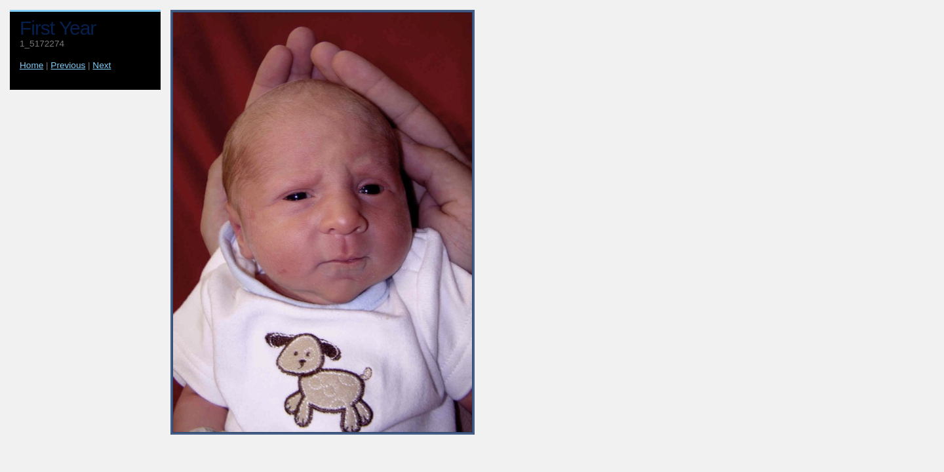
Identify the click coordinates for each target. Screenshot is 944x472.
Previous (67, 65)
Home (31, 65)
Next (101, 65)
